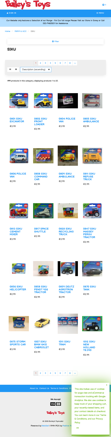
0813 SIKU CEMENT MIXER (16, 231)
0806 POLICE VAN (18, 175)
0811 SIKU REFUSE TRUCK (89, 176)
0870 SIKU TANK (89, 288)
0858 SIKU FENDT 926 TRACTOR (41, 289)
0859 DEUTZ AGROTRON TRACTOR (66, 289)
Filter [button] (56, 41)
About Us (34, 388)
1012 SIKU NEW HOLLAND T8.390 (89, 346)
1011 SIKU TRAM (64, 343)
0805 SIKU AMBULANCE (91, 120)
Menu (100, 13)
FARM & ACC (20, 31)
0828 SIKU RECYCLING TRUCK (66, 231)
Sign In (11, 13)
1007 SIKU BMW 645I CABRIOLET (41, 344)
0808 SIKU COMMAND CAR (41, 176)
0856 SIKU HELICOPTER (18, 288)
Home (7, 31)
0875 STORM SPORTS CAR (18, 343)
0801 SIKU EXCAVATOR (17, 120)
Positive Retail (69, 426)
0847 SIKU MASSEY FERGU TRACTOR (89, 233)
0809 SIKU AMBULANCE (67, 175)
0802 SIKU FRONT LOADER (40, 121)
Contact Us (44, 388)
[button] (104, 4)
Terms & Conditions (59, 388)
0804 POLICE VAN (67, 120)
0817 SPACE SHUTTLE (41, 230)
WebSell (45, 426)
